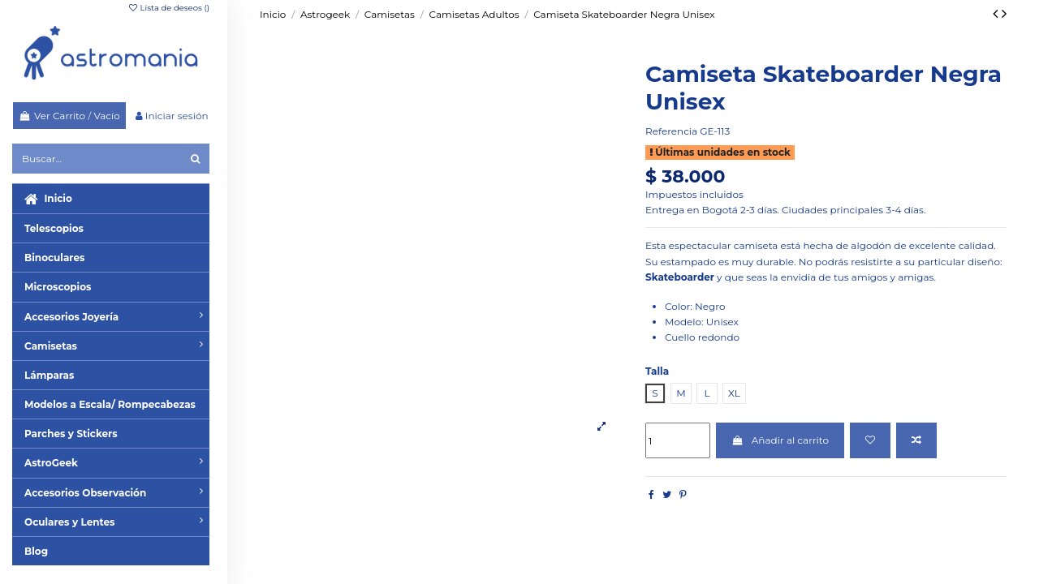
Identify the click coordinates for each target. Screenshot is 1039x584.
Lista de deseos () (168, 7)
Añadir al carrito (780, 440)
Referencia (671, 131)
